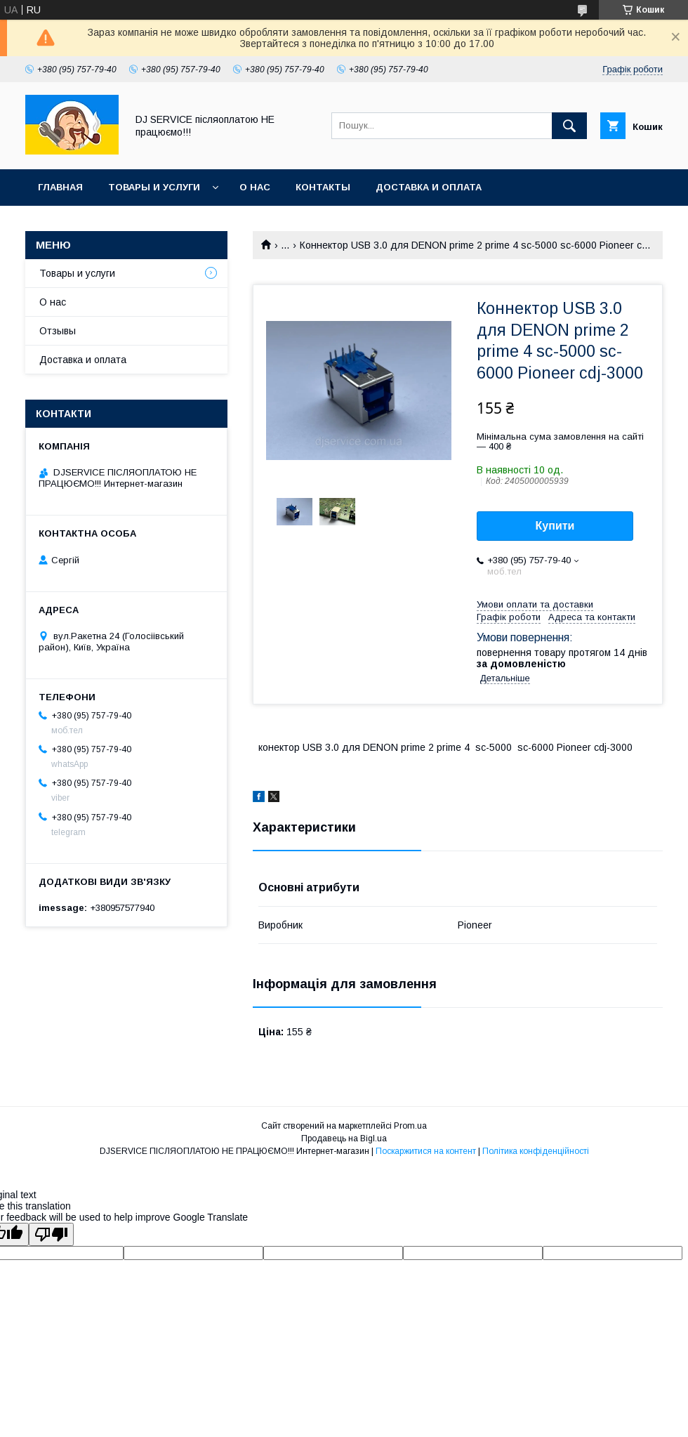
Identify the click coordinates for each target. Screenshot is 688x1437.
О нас (254, 187)
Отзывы (57, 330)
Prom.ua (410, 1126)
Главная (60, 187)
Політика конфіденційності (535, 1151)
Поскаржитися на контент (426, 1151)
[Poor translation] (51, 1234)
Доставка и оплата (429, 187)
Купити (555, 526)
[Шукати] (569, 125)
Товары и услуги (154, 187)
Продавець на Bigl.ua (344, 1138)
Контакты (323, 187)
